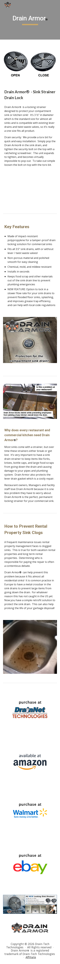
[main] (30, 19)
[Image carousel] (30, 342)
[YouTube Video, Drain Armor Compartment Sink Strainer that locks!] (30, 191)
